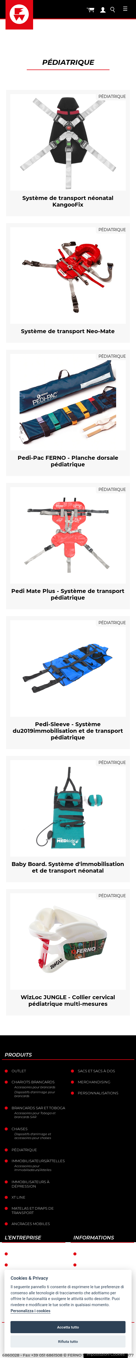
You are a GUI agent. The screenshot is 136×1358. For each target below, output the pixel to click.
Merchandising (94, 1082)
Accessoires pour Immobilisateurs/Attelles (32, 1168)
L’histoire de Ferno (32, 1265)
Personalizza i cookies (30, 1311)
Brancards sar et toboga (38, 1108)
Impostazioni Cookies (105, 1354)
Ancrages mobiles (31, 1223)
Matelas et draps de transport (33, 1210)
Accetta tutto (68, 1327)
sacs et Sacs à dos (96, 1071)
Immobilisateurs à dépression (30, 1184)
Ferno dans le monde (35, 1254)
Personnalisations (98, 1093)
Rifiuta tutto (68, 1341)
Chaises (20, 1129)
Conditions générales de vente (107, 1267)
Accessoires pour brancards (34, 1087)
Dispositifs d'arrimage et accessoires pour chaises (32, 1136)
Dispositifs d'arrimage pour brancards (34, 1094)
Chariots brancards (33, 1082)
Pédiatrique (24, 1150)
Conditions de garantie (105, 1254)
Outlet (19, 1071)
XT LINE (18, 1197)
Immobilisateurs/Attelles (38, 1161)
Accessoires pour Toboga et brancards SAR (34, 1115)
